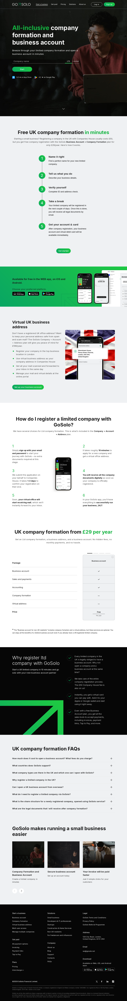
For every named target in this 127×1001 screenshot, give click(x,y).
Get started (63, 251)
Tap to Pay (16, 954)
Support (50, 954)
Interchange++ (18, 970)
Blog (49, 951)
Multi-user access (19, 928)
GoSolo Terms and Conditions (94, 918)
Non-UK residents (54, 932)
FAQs (49, 961)
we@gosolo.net (89, 951)
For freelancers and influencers (59, 935)
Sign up (109, 4)
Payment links (17, 951)
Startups (50, 925)
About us (51, 947)
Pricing (15, 966)
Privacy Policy (88, 921)
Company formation (20, 921)
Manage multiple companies (23, 932)
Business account (19, 918)
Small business (53, 918)
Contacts (51, 958)
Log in (96, 4)
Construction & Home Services (59, 928)
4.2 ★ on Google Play (45, 77)
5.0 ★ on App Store (21, 77)
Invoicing (15, 947)
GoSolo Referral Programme (94, 925)
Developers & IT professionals (59, 921)
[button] (14, 890)
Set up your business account (28, 387)
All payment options (20, 944)
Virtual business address (22, 925)
